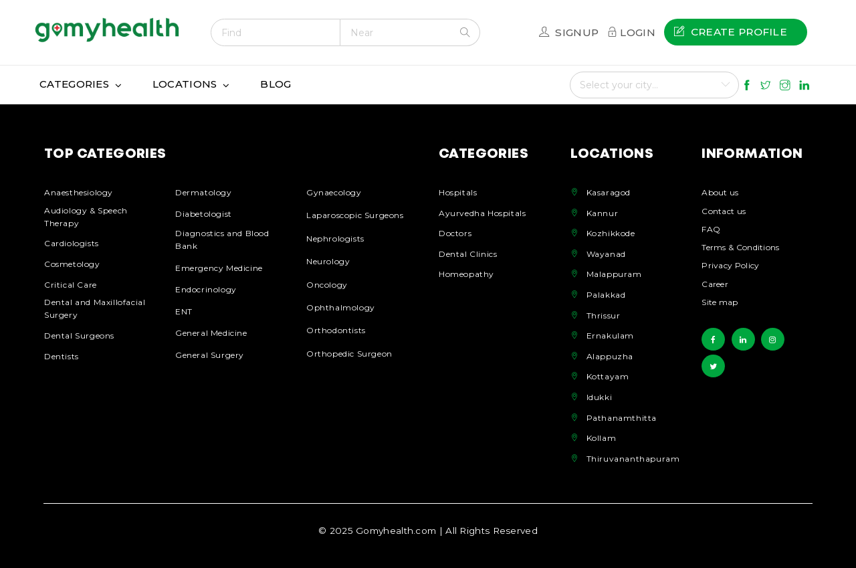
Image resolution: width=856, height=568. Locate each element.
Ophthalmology (340, 307)
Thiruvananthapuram (633, 459)
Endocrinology (206, 289)
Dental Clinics (468, 254)
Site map (720, 302)
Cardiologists (71, 243)
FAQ (711, 229)
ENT (184, 311)
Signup (577, 32)
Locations (184, 84)
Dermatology (203, 192)
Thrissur (603, 315)
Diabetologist (203, 214)
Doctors (455, 233)
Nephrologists (335, 238)
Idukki (599, 397)
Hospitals (458, 192)
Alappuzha (609, 356)
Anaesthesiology (78, 192)
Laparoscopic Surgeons (355, 215)
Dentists (61, 356)
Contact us (724, 211)
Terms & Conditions (740, 248)
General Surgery (209, 355)
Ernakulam (610, 335)
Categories (74, 84)
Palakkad (606, 295)
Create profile (730, 31)
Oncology (327, 285)
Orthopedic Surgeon (349, 354)
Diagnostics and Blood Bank (222, 239)
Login (637, 32)
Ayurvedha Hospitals (482, 213)
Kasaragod (608, 192)
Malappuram (614, 274)
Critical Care (70, 285)
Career (715, 284)
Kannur (602, 213)
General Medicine (211, 333)
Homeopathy (466, 274)
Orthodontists (336, 330)
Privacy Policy (730, 266)
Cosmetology (72, 264)
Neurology (328, 261)
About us (720, 193)
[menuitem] (735, 32)
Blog (275, 84)
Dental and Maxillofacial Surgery (94, 308)
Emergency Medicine (219, 268)
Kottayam (607, 376)
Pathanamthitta (621, 418)
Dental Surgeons (79, 335)
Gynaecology (334, 192)
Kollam (601, 438)
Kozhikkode (610, 233)
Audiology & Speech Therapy (86, 216)
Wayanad (606, 254)
